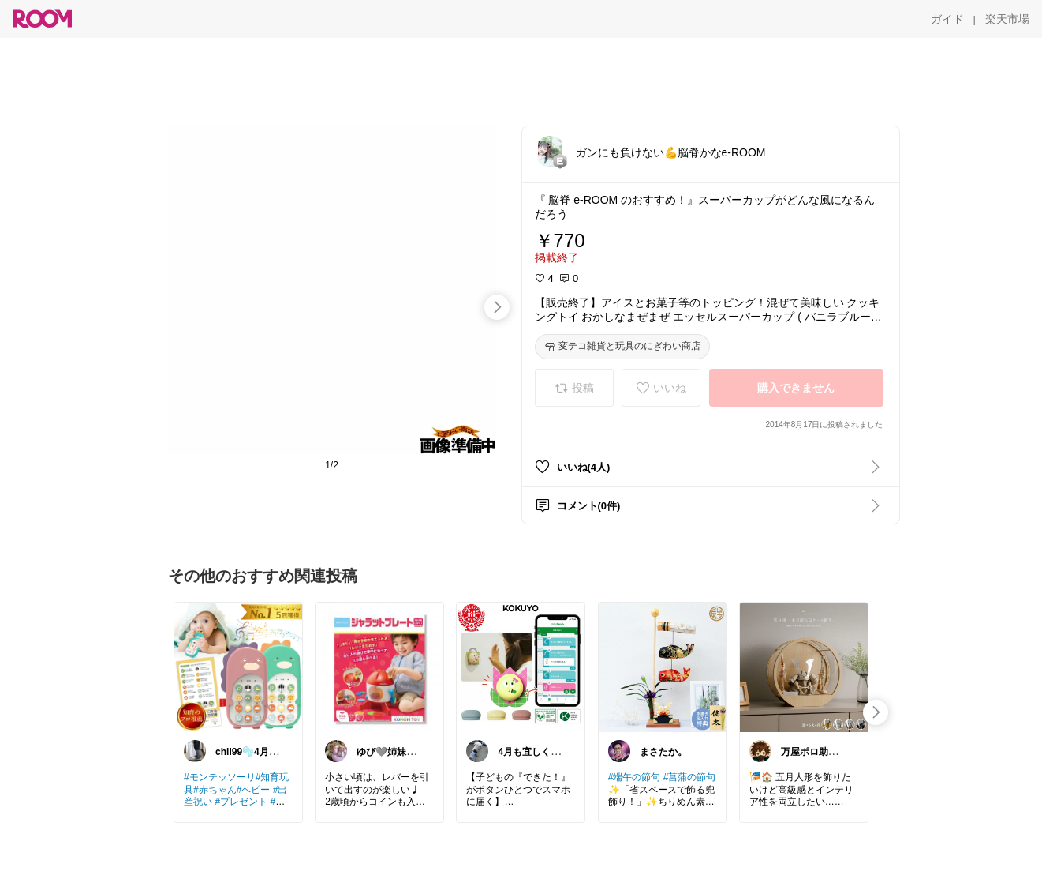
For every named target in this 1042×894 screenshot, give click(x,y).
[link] (238, 667)
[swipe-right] (497, 307)
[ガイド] (947, 19)
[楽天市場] (1007, 19)
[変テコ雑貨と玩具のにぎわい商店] (622, 346)
